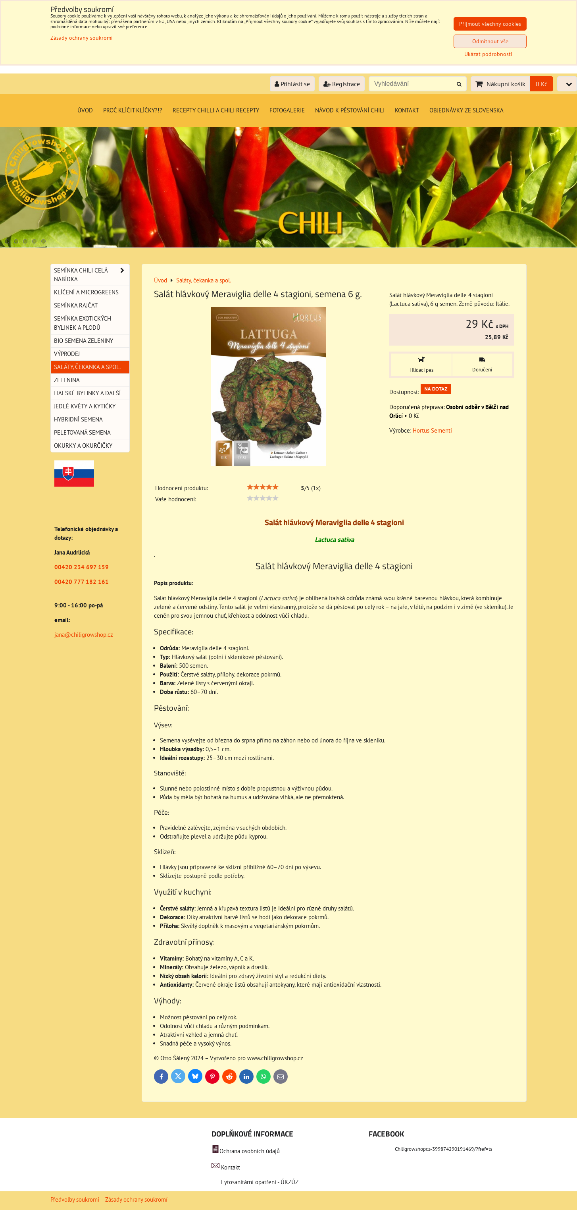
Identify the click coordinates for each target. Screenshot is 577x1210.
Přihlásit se (292, 84)
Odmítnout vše (490, 41)
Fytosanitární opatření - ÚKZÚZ (258, 1182)
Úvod (85, 110)
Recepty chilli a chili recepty (216, 110)
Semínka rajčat (76, 305)
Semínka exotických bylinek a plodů (82, 323)
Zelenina (67, 380)
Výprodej (67, 354)
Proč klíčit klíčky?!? (132, 110)
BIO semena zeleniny (83, 340)
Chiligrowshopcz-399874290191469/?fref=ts (443, 1149)
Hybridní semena (78, 419)
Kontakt (407, 110)
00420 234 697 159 (81, 567)
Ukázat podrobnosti (488, 54)
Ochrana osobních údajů (249, 1151)
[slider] (263, 487)
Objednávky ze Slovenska (466, 110)
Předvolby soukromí (74, 1199)
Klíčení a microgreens (86, 292)
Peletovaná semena (82, 432)
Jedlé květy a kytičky (84, 406)
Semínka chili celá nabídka (91, 275)
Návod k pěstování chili (350, 110)
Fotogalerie (287, 110)
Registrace (341, 84)
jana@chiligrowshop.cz (83, 634)
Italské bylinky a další (87, 393)
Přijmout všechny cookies (490, 23)
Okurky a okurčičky (83, 445)
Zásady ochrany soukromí (136, 1199)
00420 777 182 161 (81, 582)
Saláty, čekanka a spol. (87, 367)
